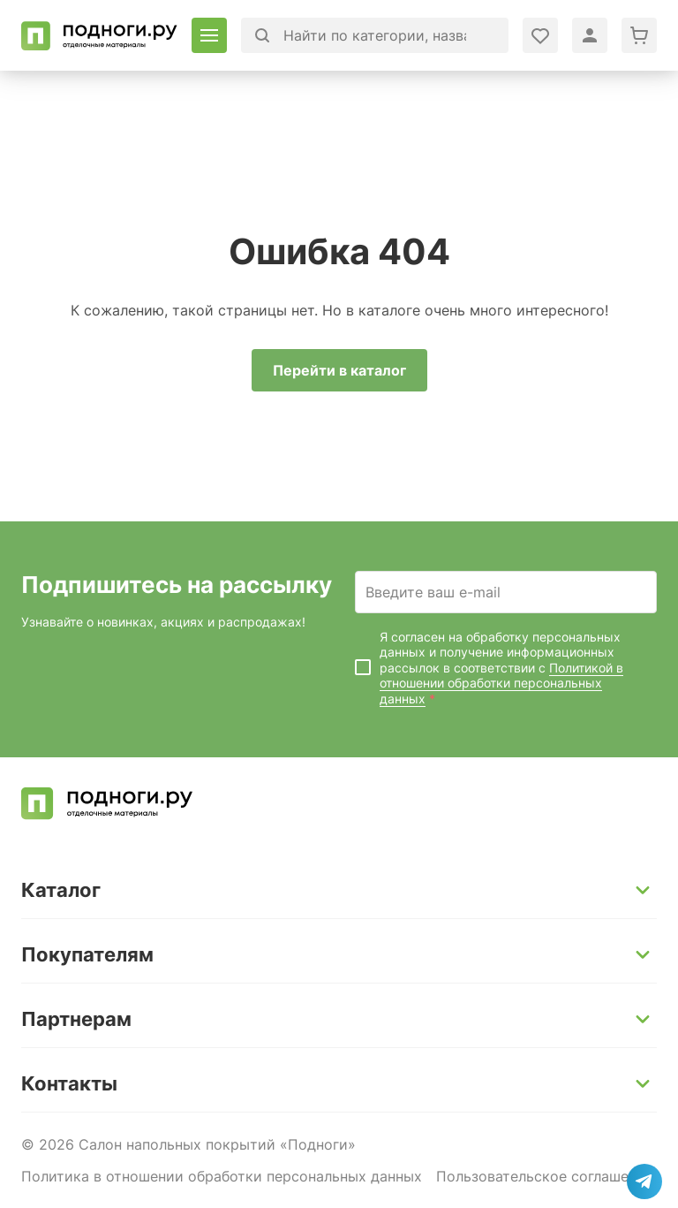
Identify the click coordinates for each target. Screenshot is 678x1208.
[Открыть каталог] (209, 35)
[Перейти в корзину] (639, 35)
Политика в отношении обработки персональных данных (221, 1176)
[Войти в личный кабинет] (540, 35)
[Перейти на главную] (99, 35)
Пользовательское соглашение (544, 1176)
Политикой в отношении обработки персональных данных (501, 683)
